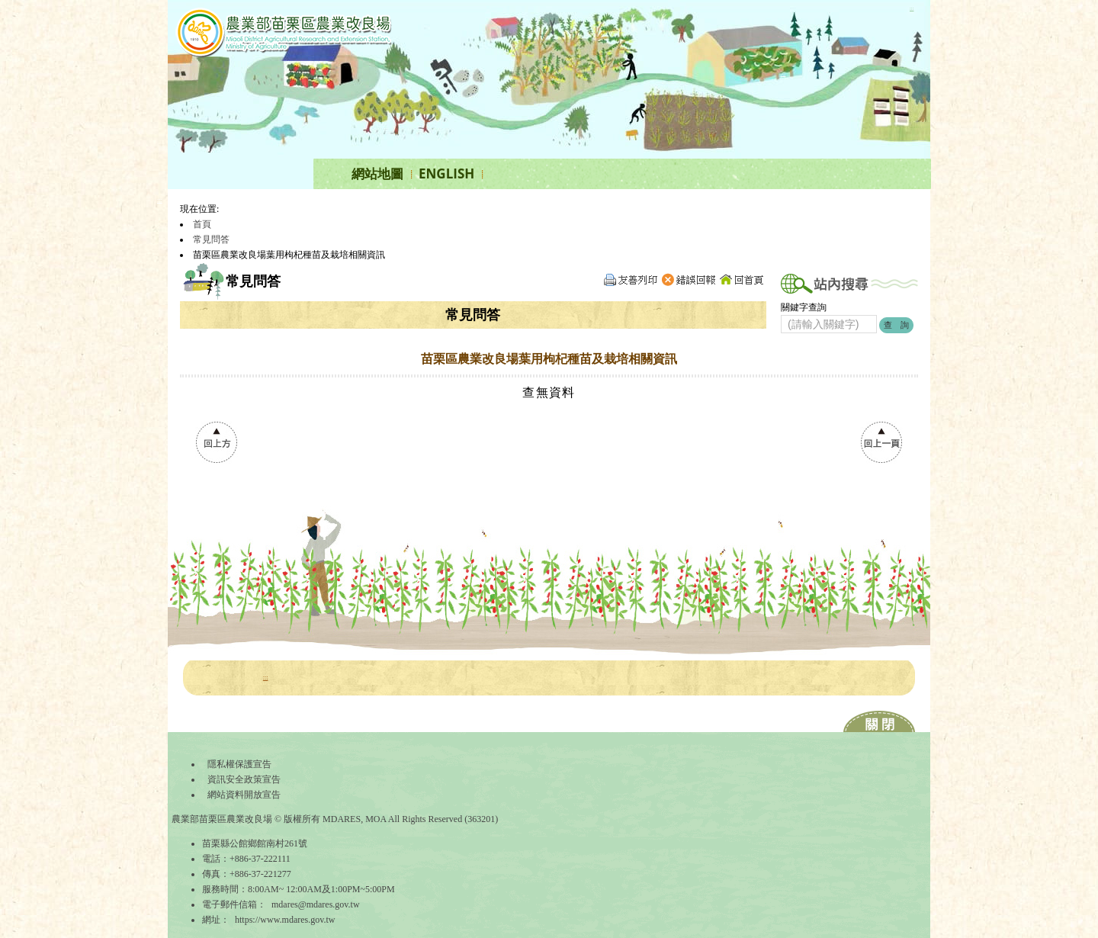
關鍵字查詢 (804, 307)
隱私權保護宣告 (239, 764)
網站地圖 (377, 173)
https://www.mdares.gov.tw (285, 919)
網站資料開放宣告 (244, 794)
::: (911, 8)
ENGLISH (446, 173)
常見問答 (211, 239)
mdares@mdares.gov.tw (315, 904)
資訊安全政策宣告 (244, 779)
